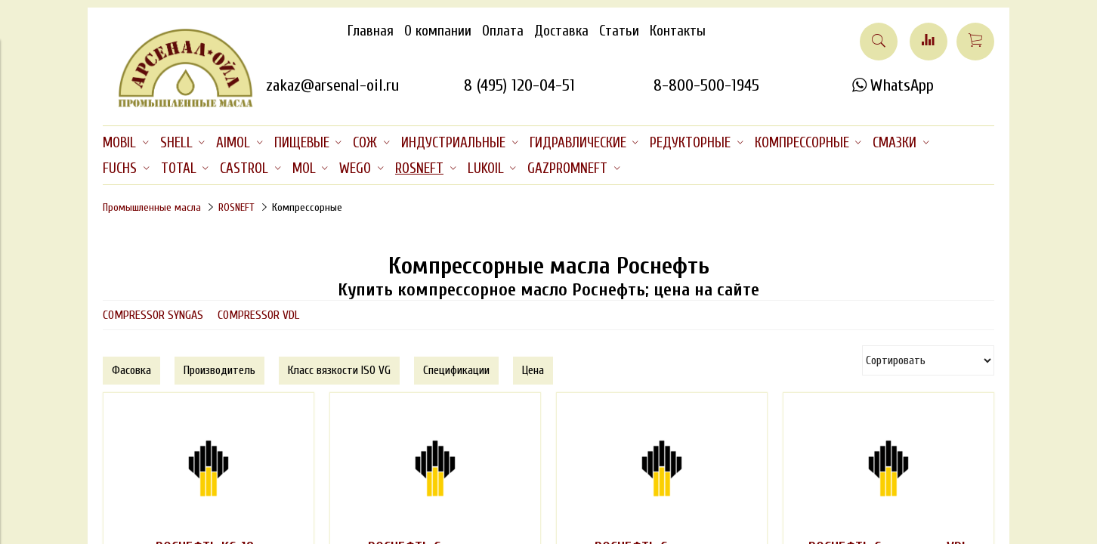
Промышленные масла (152, 207)
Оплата (503, 31)
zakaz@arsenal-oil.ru (332, 85)
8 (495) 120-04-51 (519, 85)
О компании (437, 31)
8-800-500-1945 (706, 85)
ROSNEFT (236, 207)
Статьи (619, 31)
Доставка (561, 31)
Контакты (678, 31)
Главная (371, 31)
